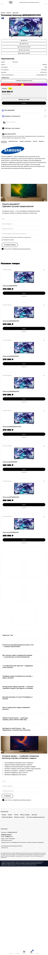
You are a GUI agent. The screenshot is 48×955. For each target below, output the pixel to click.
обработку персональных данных (22, 248)
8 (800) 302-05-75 (12, 832)
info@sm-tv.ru (9, 836)
